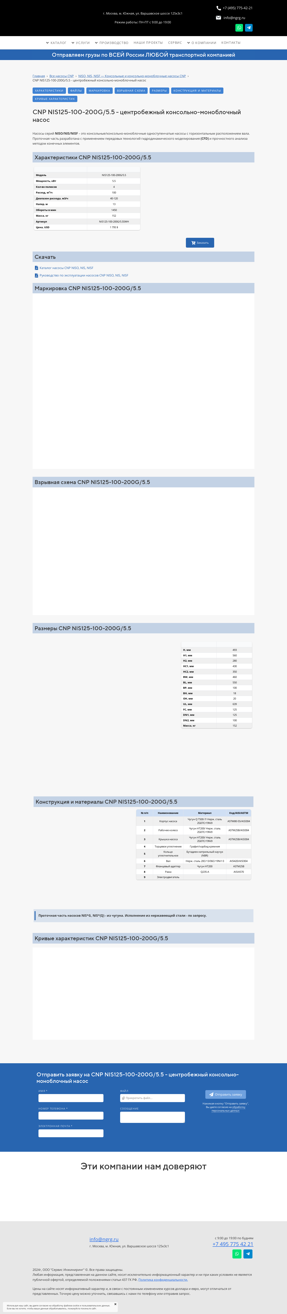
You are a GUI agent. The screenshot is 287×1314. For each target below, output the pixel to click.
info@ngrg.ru (104, 1239)
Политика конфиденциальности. (163, 1280)
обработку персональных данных (228, 1108)
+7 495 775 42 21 (233, 1243)
